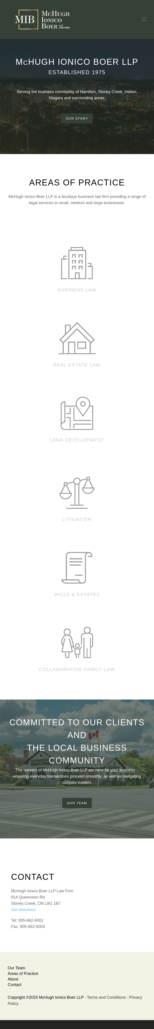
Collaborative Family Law (77, 669)
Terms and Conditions (106, 997)
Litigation (77, 519)
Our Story (77, 118)
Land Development (77, 439)
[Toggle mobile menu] (144, 19)
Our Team (77, 803)
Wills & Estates (77, 594)
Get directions (23, 909)
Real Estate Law (77, 364)
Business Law (76, 289)
